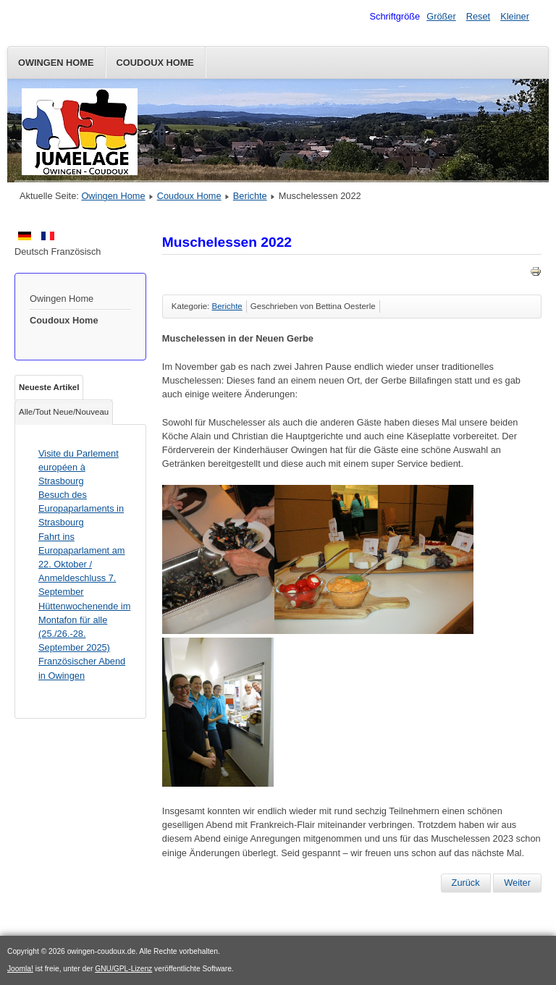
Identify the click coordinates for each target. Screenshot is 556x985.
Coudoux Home (155, 62)
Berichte (250, 195)
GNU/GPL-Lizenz (123, 969)
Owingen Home (56, 62)
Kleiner (514, 16)
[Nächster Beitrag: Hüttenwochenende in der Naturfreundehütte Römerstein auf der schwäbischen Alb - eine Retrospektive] (517, 883)
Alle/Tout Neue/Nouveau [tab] (64, 411)
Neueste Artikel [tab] (49, 387)
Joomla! (20, 969)
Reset (478, 16)
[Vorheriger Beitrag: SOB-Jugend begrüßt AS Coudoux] (466, 883)
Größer (441, 16)
